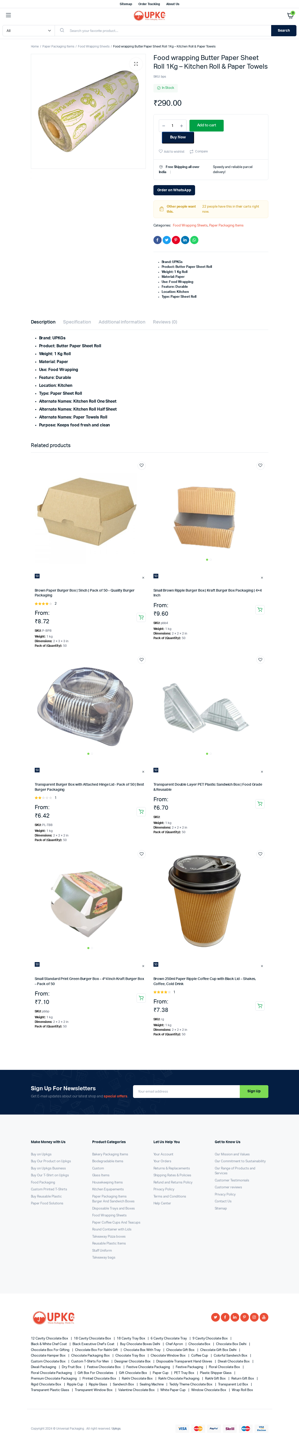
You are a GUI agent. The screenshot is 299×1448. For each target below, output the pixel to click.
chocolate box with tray (142, 1350)
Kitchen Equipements (108, 1189)
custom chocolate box (48, 1361)
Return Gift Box (243, 1378)
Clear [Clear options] (143, 577)
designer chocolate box (132, 1361)
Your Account (163, 1154)
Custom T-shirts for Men (90, 1361)
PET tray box (184, 1373)
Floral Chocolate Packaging (52, 1373)
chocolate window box (168, 1355)
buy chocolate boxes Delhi (140, 1344)
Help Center (162, 1203)
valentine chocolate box (137, 1390)
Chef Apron (175, 1344)
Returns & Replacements (171, 1168)
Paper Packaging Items (58, 46)
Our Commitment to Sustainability (240, 1161)
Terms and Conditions (169, 1196)
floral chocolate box (225, 1367)
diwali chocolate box (234, 1361)
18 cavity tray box (131, 1338)
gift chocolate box (133, 1373)
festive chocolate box (104, 1367)
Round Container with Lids (111, 1229)
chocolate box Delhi (231, 1344)
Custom (98, 1168)
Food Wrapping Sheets (94, 46)
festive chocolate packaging (148, 1367)
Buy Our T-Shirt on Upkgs (50, 1175)
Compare (201, 151)
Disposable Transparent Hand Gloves (184, 1361)
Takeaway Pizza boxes (109, 1236)
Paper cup (161, 1373)
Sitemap (126, 4)
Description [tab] (43, 322)
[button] (136, 64)
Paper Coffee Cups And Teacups (116, 1222)
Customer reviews (228, 1187)
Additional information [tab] (122, 322)
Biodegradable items (107, 1161)
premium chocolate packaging (54, 1378)
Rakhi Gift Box (216, 1378)
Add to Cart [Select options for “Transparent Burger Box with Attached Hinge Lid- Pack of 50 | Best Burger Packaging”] (141, 812)
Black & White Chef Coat (49, 1344)
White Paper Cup (173, 1390)
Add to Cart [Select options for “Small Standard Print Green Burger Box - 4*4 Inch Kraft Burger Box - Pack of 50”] (141, 998)
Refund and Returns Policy (173, 1182)
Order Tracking (149, 4)
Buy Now (178, 137)
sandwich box (124, 1384)
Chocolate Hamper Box (48, 1355)
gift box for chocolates (96, 1373)
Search (284, 30)
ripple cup (75, 1384)
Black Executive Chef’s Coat (94, 1344)
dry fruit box (72, 1367)
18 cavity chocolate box (93, 1338)
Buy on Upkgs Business (48, 1168)
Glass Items (101, 1175)
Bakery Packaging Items (110, 1154)
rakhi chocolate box (137, 1378)
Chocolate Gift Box (180, 1350)
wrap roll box (242, 1390)
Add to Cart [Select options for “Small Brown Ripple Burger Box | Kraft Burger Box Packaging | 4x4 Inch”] (260, 610)
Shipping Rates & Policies (172, 1175)
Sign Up (254, 1091)
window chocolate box (209, 1390)
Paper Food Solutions (47, 1203)
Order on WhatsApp (174, 190)
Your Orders (162, 1161)
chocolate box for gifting (50, 1350)
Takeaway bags (104, 1257)
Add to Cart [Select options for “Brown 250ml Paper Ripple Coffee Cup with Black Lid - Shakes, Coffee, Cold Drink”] (260, 1006)
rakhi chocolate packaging (179, 1378)
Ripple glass (98, 1384)
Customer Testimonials (232, 1180)
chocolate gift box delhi (218, 1350)
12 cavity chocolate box (50, 1338)
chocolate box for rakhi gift (97, 1350)
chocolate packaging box (91, 1355)
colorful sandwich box (231, 1355)
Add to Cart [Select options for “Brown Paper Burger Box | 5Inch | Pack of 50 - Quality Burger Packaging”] (141, 617)
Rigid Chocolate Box (46, 1384)
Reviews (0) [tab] (165, 322)
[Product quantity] (172, 125)
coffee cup (200, 1355)
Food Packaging (43, 1182)
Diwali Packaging (44, 1367)
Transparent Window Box (94, 1390)
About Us (172, 4)
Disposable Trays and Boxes (113, 1208)
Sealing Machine (152, 1384)
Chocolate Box (199, 1344)
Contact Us (223, 1201)
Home (35, 46)
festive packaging (190, 1367)
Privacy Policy (164, 1189)
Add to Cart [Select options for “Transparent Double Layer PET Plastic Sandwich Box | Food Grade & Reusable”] (260, 804)
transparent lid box (233, 1384)
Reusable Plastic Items (109, 1243)
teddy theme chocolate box (191, 1384)
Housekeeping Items (107, 1182)
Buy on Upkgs (41, 1154)
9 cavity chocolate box (211, 1338)
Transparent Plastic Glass (50, 1390)
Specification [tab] (77, 322)
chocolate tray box (130, 1355)
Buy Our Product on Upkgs (51, 1161)
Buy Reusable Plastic (46, 1196)
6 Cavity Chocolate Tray (169, 1338)
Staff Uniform (102, 1250)
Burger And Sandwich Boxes (113, 1201)
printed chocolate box (99, 1378)
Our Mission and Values (232, 1154)
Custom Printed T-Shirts (49, 1189)
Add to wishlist (174, 151)
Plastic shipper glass (216, 1373)
